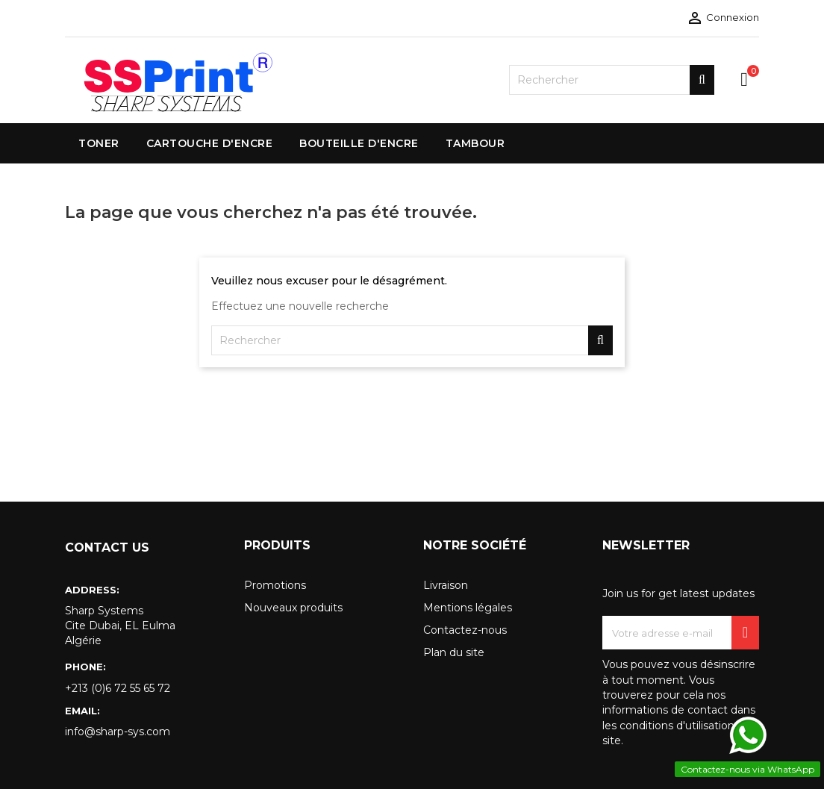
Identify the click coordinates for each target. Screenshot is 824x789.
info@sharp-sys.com (117, 731)
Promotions (275, 585)
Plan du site (453, 652)
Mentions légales (467, 607)
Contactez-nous (465, 630)
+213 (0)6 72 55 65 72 (117, 688)
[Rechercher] (611, 80)
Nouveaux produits (293, 607)
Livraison (445, 585)
